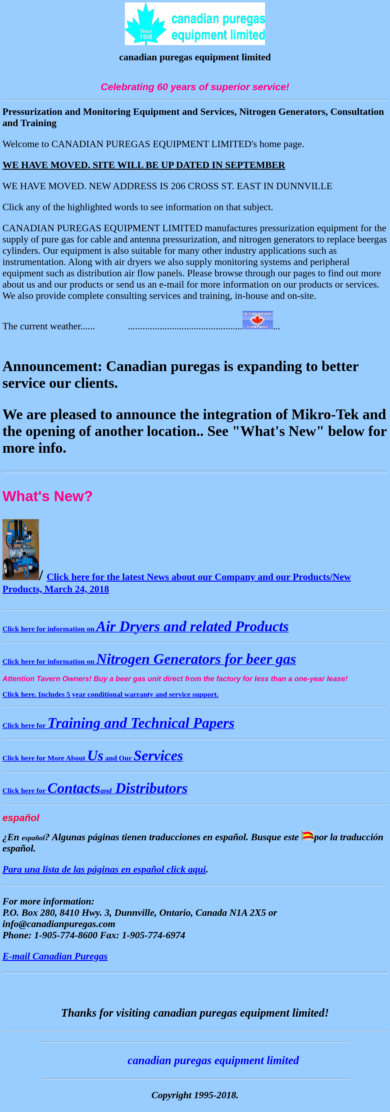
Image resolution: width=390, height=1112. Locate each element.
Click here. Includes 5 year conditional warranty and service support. (110, 694)
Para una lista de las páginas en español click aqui (104, 869)
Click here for (118, 725)
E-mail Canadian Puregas (55, 956)
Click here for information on (145, 629)
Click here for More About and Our (92, 758)
